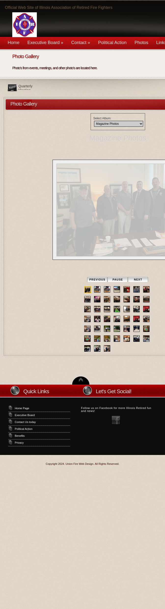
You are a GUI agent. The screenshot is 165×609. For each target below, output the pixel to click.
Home (13, 42)
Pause (117, 279)
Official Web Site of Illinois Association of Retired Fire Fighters (58, 7)
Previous (97, 279)
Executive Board (45, 42)
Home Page (22, 408)
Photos (141, 42)
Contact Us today (25, 422)
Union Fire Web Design (80, 463)
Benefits (20, 435)
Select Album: (102, 118)
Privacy (19, 442)
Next (138, 279)
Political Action (112, 42)
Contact (80, 42)
